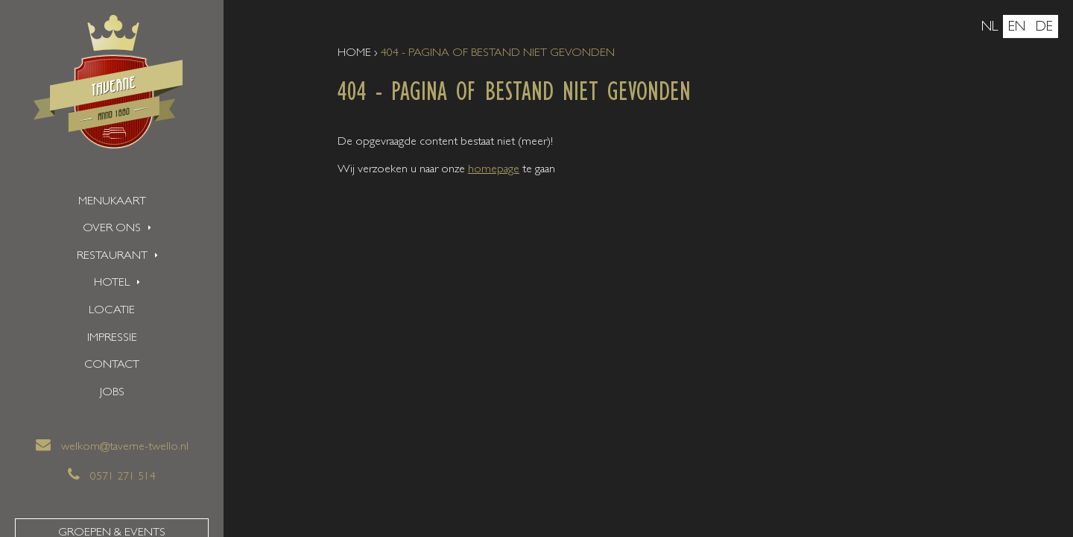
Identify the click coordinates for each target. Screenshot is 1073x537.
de (1044, 28)
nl (989, 28)
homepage (493, 170)
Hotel (112, 283)
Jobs (112, 393)
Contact (111, 365)
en (1016, 28)
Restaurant (112, 257)
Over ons (112, 229)
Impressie (112, 339)
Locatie (112, 311)
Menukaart (112, 202)
